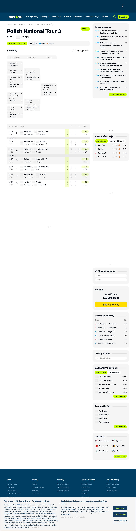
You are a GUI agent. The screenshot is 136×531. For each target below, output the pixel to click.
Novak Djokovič (12, 484)
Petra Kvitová (11, 490)
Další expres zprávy (118, 94)
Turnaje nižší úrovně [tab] (117, 141)
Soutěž (105, 17)
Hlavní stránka (11, 24)
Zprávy (78, 17)
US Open (84, 494)
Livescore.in (102, 446)
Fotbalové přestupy (112, 484)
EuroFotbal (101, 451)
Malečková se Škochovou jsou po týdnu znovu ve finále (111, 52)
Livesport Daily (111, 487)
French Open (86, 487)
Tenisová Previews (38, 487)
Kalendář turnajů (91, 17)
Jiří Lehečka (10, 487)
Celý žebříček (120, 396)
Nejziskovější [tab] (101, 372)
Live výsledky (102, 441)
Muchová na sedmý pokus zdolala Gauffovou (110, 89)
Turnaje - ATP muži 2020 (25, 24)
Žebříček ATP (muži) (63, 484)
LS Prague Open (111, 490)
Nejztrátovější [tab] (114, 372)
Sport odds (118, 446)
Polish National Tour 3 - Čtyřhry (45, 24)
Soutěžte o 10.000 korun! (111, 296)
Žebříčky (56, 17)
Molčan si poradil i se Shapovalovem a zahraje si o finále (111, 45)
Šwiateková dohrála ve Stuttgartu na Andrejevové (110, 32)
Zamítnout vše (120, 514)
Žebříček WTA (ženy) (63, 487)
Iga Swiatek (10, 497)
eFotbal (117, 451)
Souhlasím (120, 508)
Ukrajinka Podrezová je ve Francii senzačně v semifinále (111, 70)
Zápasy (45, 17)
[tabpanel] (111, 151)
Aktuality (34, 484)
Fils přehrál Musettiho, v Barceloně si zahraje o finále (111, 64)
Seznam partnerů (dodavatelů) (73, 517)
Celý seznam (120, 427)
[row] (48, 133)
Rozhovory (35, 490)
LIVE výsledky (32, 17)
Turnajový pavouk (81, 51)
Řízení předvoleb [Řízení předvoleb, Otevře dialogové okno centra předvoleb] (120, 520)
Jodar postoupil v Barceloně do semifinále (112, 38)
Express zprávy (36, 494)
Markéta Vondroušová (14, 494)
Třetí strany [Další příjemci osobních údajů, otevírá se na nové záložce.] (34, 527)
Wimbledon (85, 490)
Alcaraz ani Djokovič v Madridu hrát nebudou (112, 83)
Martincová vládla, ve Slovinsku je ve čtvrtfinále (112, 58)
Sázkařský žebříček (63, 490)
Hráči (67, 17)
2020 (85, 29)
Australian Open (87, 484)
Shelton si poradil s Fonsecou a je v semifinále (112, 76)
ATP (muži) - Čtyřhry (17, 43)
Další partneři (120, 456)
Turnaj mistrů (86, 497)
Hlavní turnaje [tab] (101, 141)
